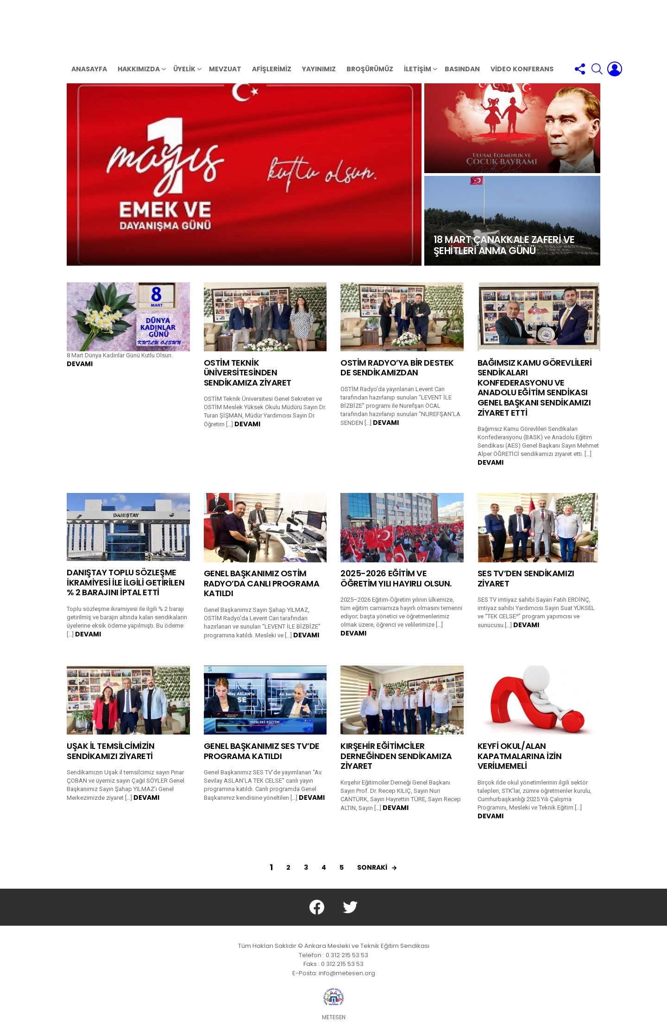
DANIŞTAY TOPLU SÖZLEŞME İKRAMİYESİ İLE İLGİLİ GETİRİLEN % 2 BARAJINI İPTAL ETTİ (125, 591)
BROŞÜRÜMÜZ (369, 77)
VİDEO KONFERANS (522, 77)
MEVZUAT (225, 77)
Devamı (80, 372)
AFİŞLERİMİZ (271, 77)
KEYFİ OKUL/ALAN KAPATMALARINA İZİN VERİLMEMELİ (520, 764)
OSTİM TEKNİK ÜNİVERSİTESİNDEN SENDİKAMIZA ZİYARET (247, 381)
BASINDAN (462, 77)
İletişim (417, 79)
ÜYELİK (184, 79)
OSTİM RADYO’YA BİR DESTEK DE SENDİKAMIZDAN (397, 376)
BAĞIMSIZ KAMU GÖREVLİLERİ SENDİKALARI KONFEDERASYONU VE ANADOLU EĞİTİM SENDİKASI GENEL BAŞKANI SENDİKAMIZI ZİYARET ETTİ (535, 396)
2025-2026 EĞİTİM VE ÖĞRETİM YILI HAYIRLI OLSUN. (396, 587)
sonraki (372, 876)
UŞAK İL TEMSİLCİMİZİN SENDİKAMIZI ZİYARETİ (111, 760)
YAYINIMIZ (319, 77)
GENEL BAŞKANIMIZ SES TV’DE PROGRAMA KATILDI (262, 760)
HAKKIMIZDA (139, 79)
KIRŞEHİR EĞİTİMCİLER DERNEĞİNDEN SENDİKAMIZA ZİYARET (396, 764)
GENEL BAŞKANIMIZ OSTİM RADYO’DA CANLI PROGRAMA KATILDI (262, 592)
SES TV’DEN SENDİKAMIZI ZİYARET (526, 587)
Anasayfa (89, 77)
